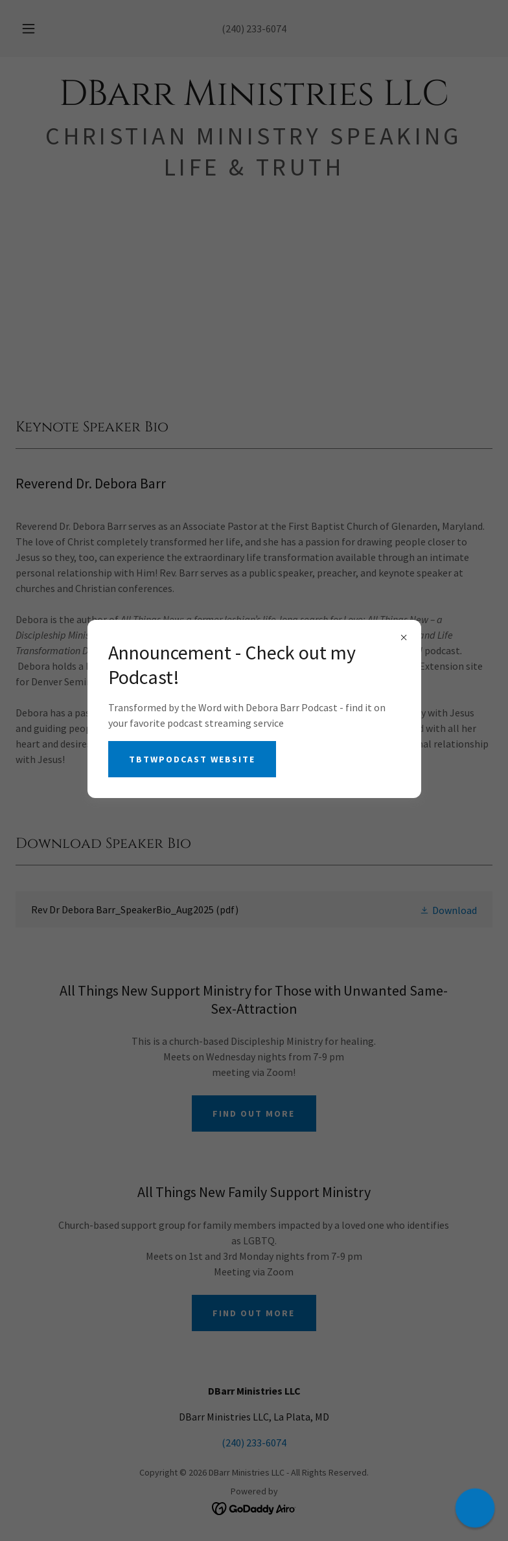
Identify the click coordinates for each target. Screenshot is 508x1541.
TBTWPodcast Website (192, 759)
